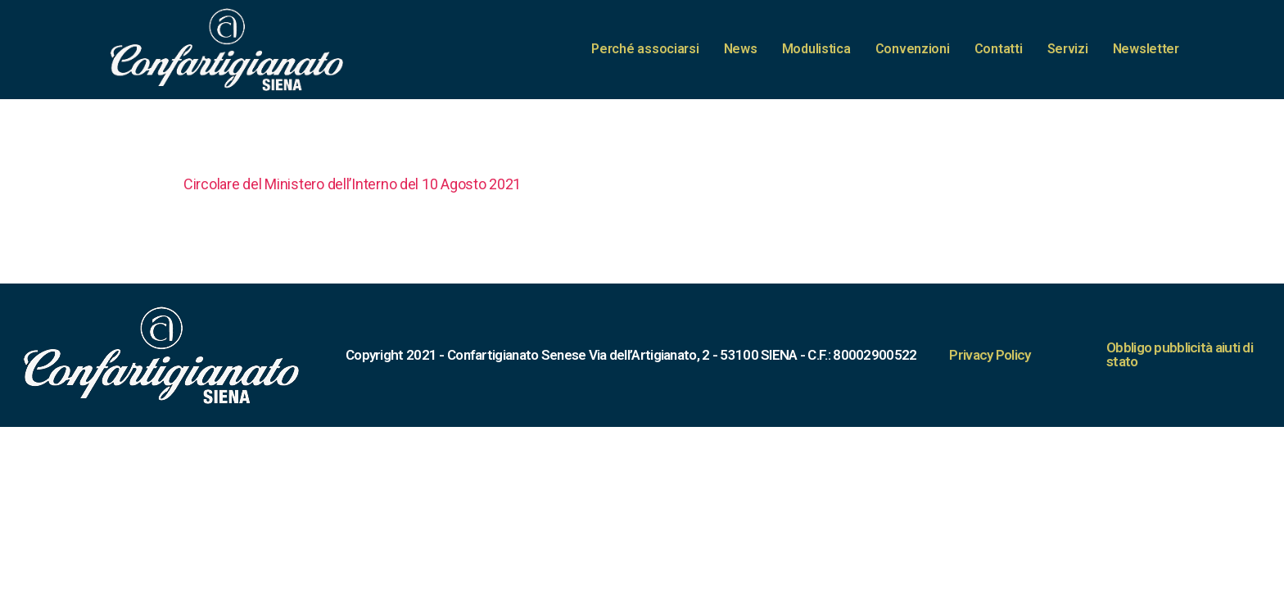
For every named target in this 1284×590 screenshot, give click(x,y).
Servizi (1067, 49)
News (740, 49)
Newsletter (1146, 49)
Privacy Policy (989, 355)
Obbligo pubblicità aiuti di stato (1179, 354)
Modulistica (816, 49)
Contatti (998, 49)
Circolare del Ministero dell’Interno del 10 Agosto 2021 (352, 184)
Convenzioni (912, 49)
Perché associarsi (645, 49)
